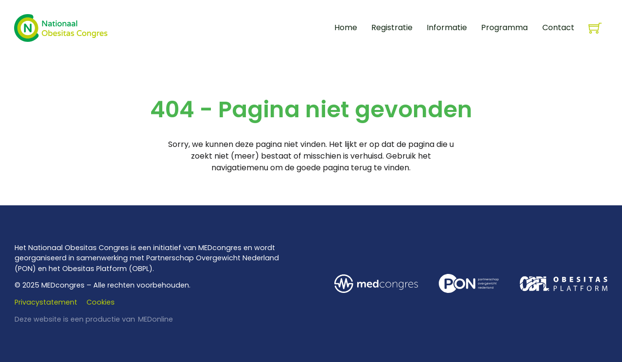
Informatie (447, 27)
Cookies (100, 302)
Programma (504, 27)
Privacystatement (46, 302)
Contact (558, 27)
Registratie (392, 27)
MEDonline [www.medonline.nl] (155, 319)
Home (345, 27)
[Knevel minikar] (595, 28)
